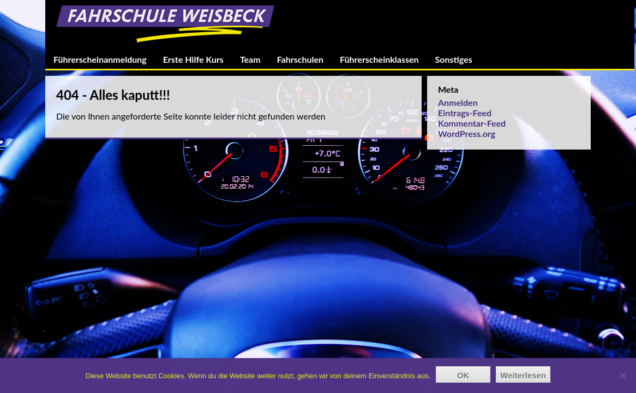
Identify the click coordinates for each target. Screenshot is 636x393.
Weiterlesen (523, 375)
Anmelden (458, 102)
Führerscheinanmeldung (100, 59)
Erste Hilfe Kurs (193, 59)
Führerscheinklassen (379, 59)
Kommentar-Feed (472, 123)
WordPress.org (466, 133)
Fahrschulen (300, 59)
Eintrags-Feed (464, 113)
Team (250, 59)
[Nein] (622, 375)
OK (463, 375)
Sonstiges (453, 59)
